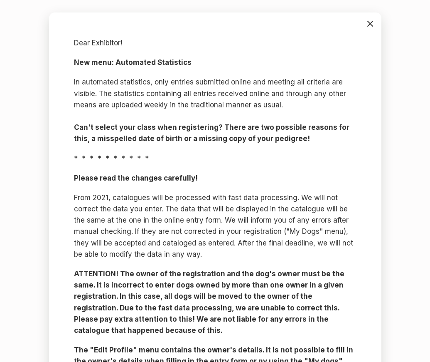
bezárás (370, 23)
